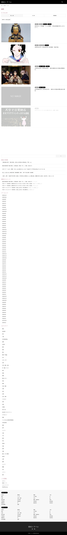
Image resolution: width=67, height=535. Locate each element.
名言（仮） (4, 409)
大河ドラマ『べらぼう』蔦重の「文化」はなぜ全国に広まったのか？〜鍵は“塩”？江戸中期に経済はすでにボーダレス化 (23, 169)
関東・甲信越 (4, 354)
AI (17, 502)
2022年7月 (4, 239)
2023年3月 (4, 223)
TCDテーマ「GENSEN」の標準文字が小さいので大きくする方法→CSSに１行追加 (17, 183)
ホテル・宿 (4, 360)
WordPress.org (5, 487)
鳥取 (3, 425)
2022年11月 (4, 231)
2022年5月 (4, 243)
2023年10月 (4, 211)
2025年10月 (4, 197)
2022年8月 (4, 237)
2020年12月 (4, 253)
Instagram (32, 528)
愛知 (3, 328)
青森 (3, 417)
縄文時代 (35, 502)
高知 (3, 380)
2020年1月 (4, 272)
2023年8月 (4, 215)
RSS (34, 528)
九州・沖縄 (4, 396)
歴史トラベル (33, 526)
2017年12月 (4, 320)
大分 (3, 435)
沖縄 (3, 451)
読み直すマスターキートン (7, 412)
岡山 (3, 352)
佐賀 (3, 404)
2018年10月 (4, 300)
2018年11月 (4, 298)
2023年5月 (4, 219)
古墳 (2, 498)
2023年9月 (4, 213)
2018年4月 (4, 312)
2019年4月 (4, 288)
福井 (3, 349)
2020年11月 (4, 255)
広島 (3, 362)
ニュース (3, 430)
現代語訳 (3, 331)
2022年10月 (4, 233)
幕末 (2, 496)
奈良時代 (35, 501)
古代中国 (19, 499)
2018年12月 (4, 296)
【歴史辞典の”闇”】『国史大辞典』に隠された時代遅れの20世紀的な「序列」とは (16, 162)
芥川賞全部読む (5, 339)
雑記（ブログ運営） (5, 453)
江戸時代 (35, 496)
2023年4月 (4, 221)
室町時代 (19, 501)
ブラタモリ (4, 399)
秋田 (3, 438)
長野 (3, 448)
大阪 (3, 433)
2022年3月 (4, 247)
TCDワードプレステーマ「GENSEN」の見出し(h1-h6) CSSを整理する (15, 187)
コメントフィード (5, 485)
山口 (3, 357)
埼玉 (3, 440)
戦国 (34, 494)
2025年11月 (4, 195)
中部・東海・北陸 (5, 365)
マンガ (18, 496)
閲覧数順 (54, 15)
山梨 (3, 459)
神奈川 (3, 456)
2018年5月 (4, 310)
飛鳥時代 (3, 502)
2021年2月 (4, 249)
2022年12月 (4, 229)
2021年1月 (4, 251)
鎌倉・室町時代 (36, 499)
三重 (3, 336)
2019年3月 (4, 290)
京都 (3, 388)
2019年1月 (4, 294)
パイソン (3, 472)
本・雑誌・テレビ (5, 367)
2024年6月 (4, 205)
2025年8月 (4, 199)
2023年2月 (4, 225)
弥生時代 (51, 502)
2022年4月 (4, 245)
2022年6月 (4, 241)
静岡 (3, 461)
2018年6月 (4, 308)
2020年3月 (4, 270)
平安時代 (3, 501)
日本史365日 (4, 422)
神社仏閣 (3, 499)
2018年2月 (4, 316)
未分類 (3, 344)
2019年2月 (4, 292)
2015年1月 (4, 322)
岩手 (3, 427)
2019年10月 (4, 278)
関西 (3, 375)
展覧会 (18, 494)
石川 (3, 469)
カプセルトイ (4, 414)
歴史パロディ (4, 378)
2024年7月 (4, 203)
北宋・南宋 (19, 498)
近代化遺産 (3, 504)
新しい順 (12, 15)
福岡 (3, 341)
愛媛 (3, 466)
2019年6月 (4, 284)
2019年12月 (4, 274)
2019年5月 (4, 286)
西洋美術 (51, 501)
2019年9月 (4, 280)
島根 (3, 383)
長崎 (3, 373)
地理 (18, 504)
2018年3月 (4, 314)
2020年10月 (4, 257)
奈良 (3, 391)
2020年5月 (4, 266)
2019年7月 (4, 282)
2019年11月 (4, 276)
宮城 (3, 446)
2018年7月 (4, 306)
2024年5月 (4, 207)
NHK (3, 401)
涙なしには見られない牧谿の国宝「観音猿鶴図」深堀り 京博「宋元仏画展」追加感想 (17, 172)
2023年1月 (4, 227)
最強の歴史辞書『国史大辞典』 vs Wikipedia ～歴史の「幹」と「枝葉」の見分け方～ (17, 165)
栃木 (3, 474)
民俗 (50, 499)
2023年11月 (4, 209)
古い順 (33, 15)
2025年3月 (4, 201)
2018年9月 (4, 302)
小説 (50, 494)
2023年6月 (4, 217)
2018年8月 (4, 304)
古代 (34, 498)
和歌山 (3, 443)
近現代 (2, 494)
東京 (3, 370)
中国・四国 (4, 386)
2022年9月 (4, 235)
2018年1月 (4, 318)
